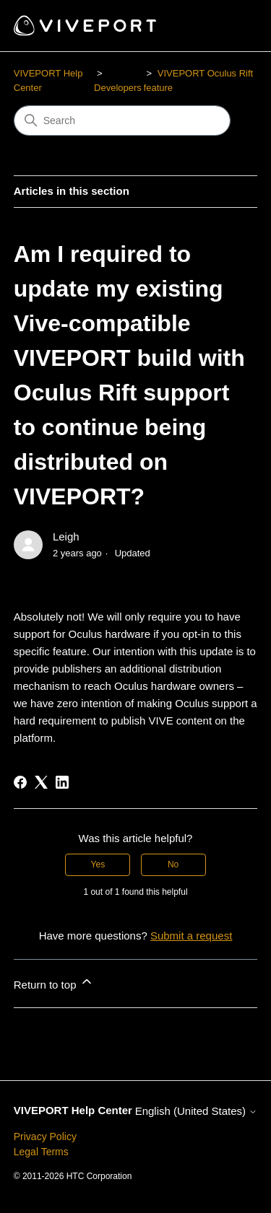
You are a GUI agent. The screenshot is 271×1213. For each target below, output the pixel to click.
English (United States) (196, 1111)
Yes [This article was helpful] (98, 864)
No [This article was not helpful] (173, 864)
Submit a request (191, 935)
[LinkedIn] (62, 782)
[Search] (122, 120)
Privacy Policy (45, 1136)
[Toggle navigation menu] (231, 26)
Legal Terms (41, 1151)
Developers (118, 87)
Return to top (54, 982)
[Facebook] (20, 782)
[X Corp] (41, 782)
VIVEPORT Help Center (73, 1110)
